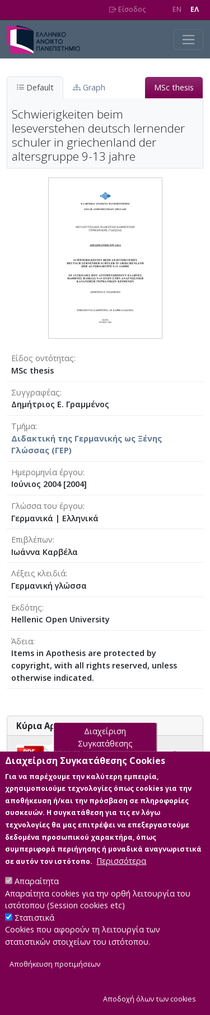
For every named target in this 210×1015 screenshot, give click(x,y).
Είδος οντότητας (42, 358)
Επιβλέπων (32, 539)
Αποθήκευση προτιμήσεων (55, 982)
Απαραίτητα (37, 899)
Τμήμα (23, 426)
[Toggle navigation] (188, 39)
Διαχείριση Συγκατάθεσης (105, 755)
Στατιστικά (34, 936)
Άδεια (22, 641)
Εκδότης (26, 607)
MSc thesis (174, 87)
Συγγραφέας (35, 392)
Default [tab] (35, 87)
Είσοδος (127, 9)
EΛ (194, 9)
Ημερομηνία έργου (47, 472)
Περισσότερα (121, 879)
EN (176, 9)
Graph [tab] (89, 87)
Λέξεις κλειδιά (38, 573)
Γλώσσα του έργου (47, 505)
